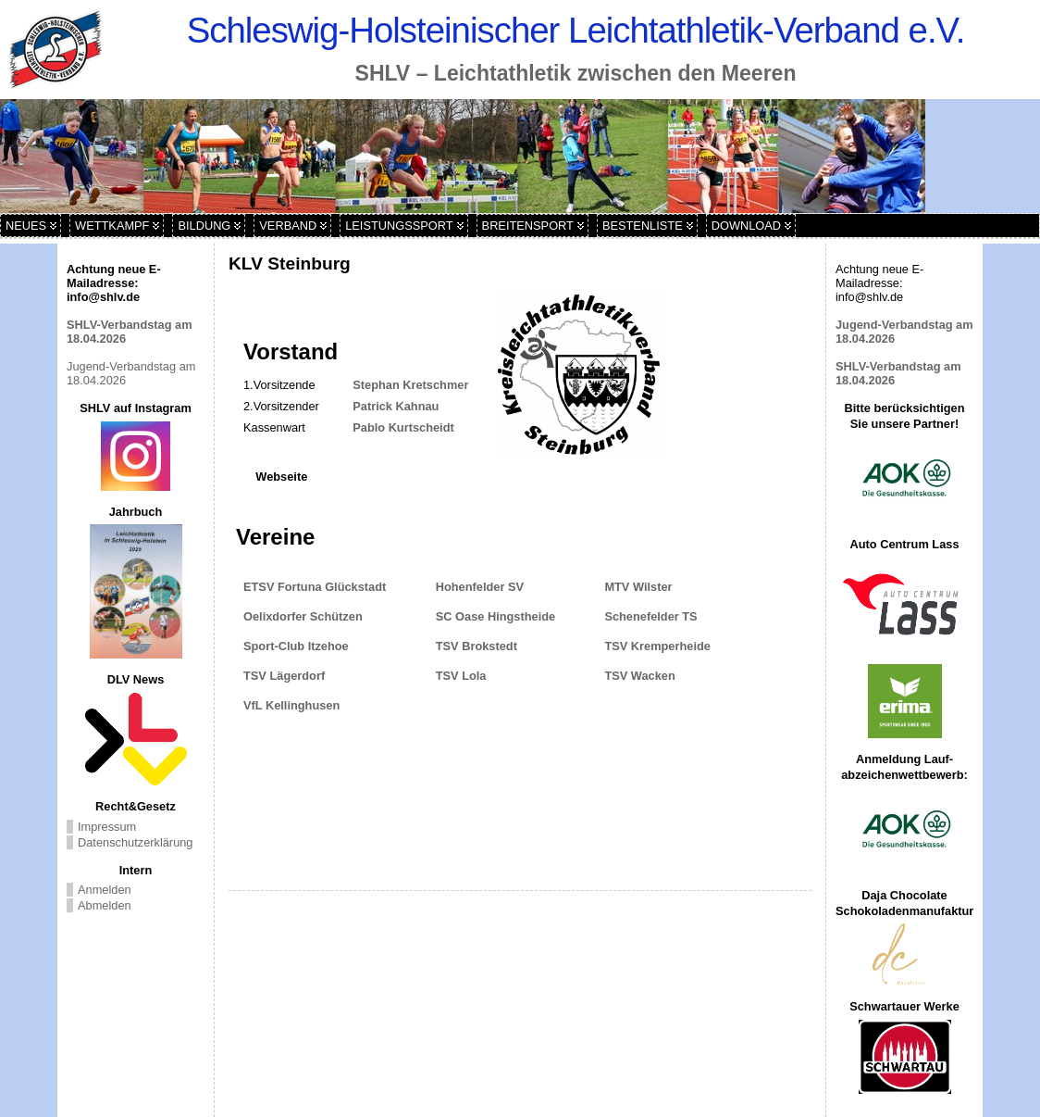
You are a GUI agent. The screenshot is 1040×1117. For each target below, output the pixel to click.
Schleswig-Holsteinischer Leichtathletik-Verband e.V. (576, 30)
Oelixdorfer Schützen (303, 616)
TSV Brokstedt (478, 646)
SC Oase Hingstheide (499, 616)
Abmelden (104, 905)
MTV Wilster (641, 587)
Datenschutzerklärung (135, 842)
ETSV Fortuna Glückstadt (314, 587)
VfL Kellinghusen (291, 705)
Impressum (107, 827)
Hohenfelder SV (483, 587)
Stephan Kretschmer (410, 385)
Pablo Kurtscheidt (403, 427)
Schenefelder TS (652, 616)
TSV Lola (464, 676)
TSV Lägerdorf (289, 676)
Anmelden (104, 890)
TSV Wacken (639, 676)
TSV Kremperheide (658, 646)
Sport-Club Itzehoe (296, 646)
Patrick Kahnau (396, 406)
